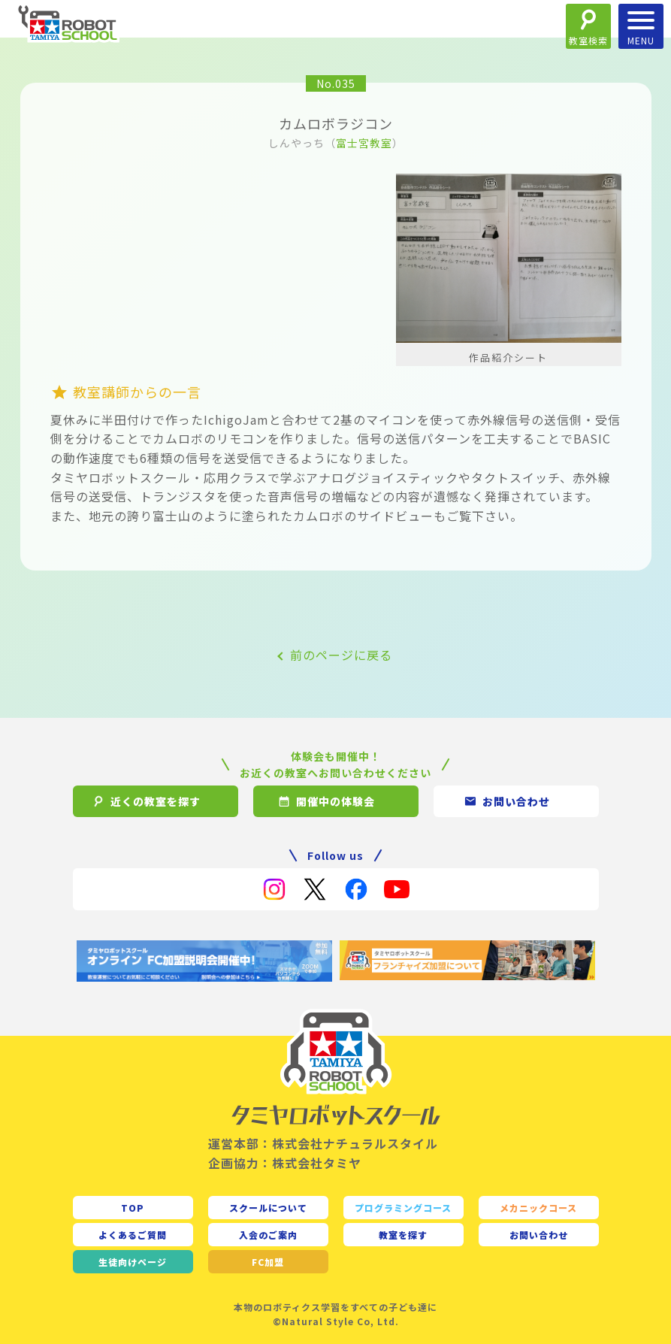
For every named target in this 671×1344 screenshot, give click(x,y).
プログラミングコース (403, 1207)
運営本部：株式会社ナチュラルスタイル (323, 1143)
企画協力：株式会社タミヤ (284, 1163)
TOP (132, 1207)
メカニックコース (538, 1207)
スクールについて (268, 1207)
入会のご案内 (268, 1234)
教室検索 (588, 40)
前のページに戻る (341, 655)
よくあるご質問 (132, 1234)
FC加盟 (268, 1261)
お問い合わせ (538, 1234)
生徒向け (132, 1261)
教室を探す (403, 1234)
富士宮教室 (364, 142)
